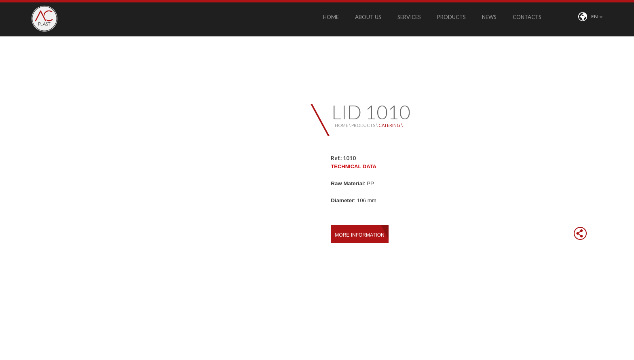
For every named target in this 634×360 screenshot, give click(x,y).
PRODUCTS (451, 17)
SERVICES (409, 17)
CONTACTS (527, 17)
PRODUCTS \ (364, 125)
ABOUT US (368, 17)
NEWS (489, 17)
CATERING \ (390, 125)
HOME (331, 17)
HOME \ (343, 125)
